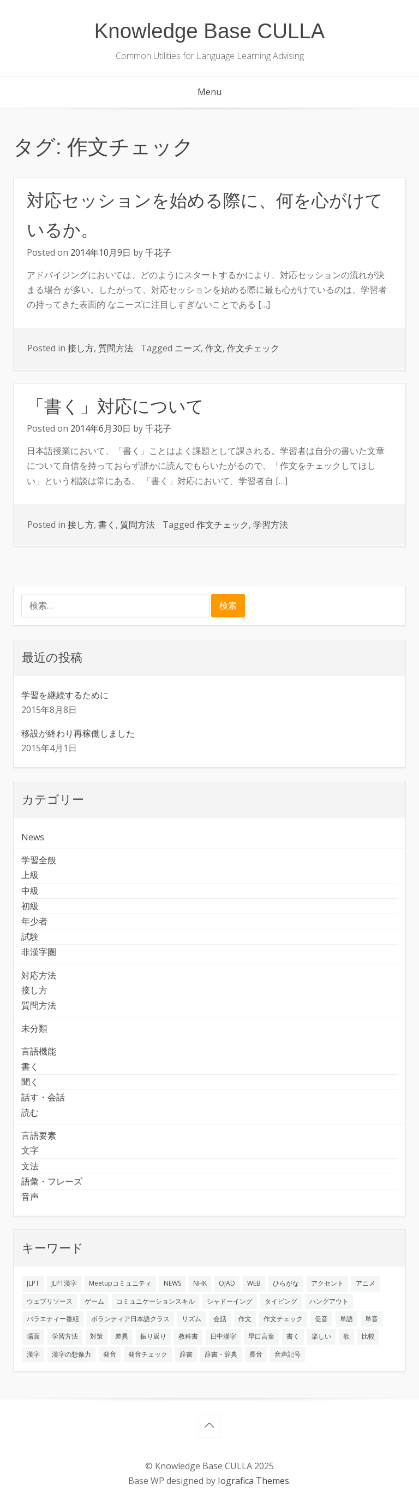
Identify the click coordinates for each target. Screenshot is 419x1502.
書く (107, 525)
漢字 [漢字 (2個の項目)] (33, 1354)
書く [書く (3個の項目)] (293, 1336)
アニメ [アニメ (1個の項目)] (365, 1283)
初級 (30, 906)
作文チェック (253, 348)
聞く (30, 1082)
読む (30, 1112)
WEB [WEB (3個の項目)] (254, 1283)
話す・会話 (43, 1097)
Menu (209, 92)
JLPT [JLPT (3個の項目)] (33, 1283)
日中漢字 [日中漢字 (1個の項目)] (223, 1336)
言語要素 (38, 1135)
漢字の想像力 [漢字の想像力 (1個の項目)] (71, 1354)
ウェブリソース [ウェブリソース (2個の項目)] (50, 1301)
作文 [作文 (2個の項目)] (245, 1318)
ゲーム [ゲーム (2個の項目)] (94, 1301)
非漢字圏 (38, 952)
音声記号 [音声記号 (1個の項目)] (287, 1354)
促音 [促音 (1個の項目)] (321, 1318)
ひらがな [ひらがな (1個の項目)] (286, 1283)
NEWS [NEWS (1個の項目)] (172, 1283)
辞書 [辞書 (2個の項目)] (186, 1354)
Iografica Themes (253, 1481)
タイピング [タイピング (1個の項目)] (281, 1301)
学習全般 (38, 860)
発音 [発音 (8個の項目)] (109, 1354)
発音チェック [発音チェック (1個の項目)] (147, 1354)
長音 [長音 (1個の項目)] (255, 1354)
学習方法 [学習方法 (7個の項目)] (65, 1336)
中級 (30, 891)
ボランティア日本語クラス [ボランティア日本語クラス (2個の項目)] (130, 1318)
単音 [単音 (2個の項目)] (371, 1318)
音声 (30, 1197)
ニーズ (188, 348)
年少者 (34, 921)
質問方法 (115, 348)
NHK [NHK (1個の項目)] (200, 1283)
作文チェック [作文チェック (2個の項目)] (283, 1318)
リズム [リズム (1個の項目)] (191, 1318)
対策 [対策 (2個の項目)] (96, 1336)
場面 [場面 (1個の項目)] (33, 1336)
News (32, 837)
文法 (30, 1166)
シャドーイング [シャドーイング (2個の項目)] (230, 1301)
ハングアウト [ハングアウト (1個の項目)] (329, 1301)
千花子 (158, 252)
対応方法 (38, 975)
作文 (214, 348)
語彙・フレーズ (51, 1181)
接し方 (81, 348)
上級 (30, 875)
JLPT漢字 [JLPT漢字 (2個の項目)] (64, 1283)
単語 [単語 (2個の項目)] (346, 1318)
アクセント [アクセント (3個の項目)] (327, 1283)
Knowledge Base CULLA (209, 31)
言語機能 (38, 1051)
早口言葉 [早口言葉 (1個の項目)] (261, 1336)
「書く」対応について (115, 406)
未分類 (34, 1028)
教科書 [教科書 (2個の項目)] (188, 1336)
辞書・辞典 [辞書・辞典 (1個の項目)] (221, 1354)
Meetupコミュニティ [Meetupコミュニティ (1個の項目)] (120, 1283)
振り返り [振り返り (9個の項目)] (153, 1336)
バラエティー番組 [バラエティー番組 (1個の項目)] (53, 1318)
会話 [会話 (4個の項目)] (219, 1318)
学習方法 (270, 525)
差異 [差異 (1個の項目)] (121, 1336)
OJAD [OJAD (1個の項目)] (227, 1283)
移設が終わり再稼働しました (78, 733)
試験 (30, 936)
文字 (30, 1150)
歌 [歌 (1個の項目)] (346, 1336)
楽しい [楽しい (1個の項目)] (321, 1336)
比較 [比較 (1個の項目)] (368, 1336)
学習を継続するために (65, 695)
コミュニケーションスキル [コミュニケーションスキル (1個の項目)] (155, 1301)
